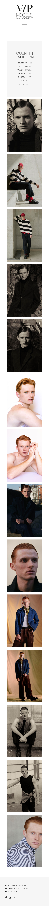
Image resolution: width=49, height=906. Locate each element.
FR (14, 897)
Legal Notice (11, 891)
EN (10, 897)
